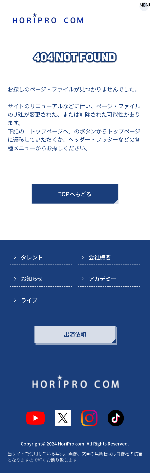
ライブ (29, 300)
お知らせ (32, 278)
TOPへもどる (75, 194)
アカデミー (102, 278)
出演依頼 (75, 334)
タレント (32, 257)
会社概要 (100, 257)
